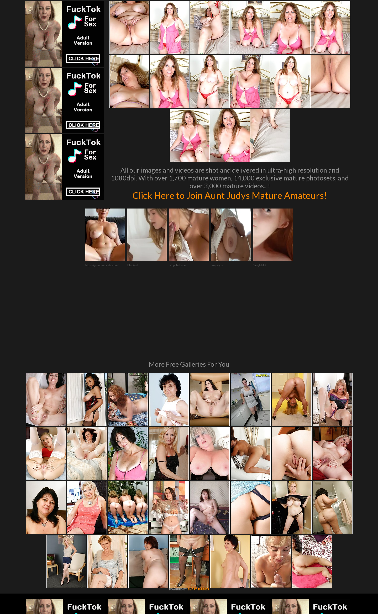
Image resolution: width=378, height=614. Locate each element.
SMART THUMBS (198, 517)
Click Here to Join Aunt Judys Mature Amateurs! (229, 195)
